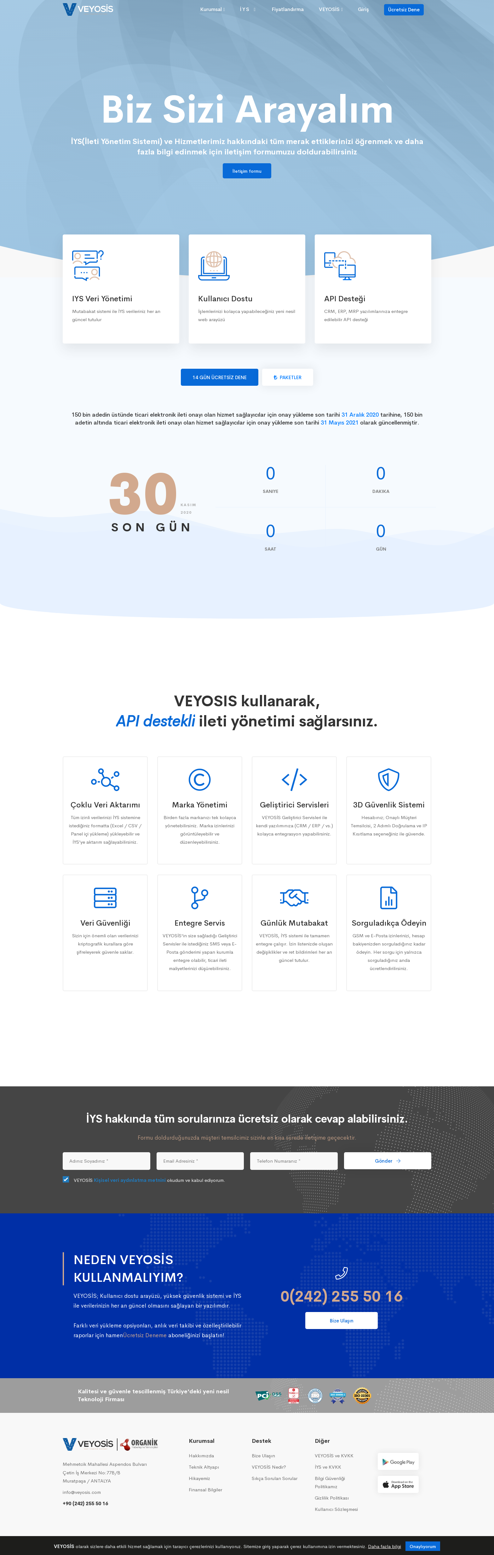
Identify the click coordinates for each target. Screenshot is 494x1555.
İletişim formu (247, 171)
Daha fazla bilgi (384, 1546)
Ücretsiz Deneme (145, 1335)
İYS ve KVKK (328, 1467)
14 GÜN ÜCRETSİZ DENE (219, 377)
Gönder (387, 1161)
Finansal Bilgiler (205, 1490)
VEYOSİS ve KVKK (334, 1456)
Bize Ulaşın (341, 1321)
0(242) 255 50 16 (341, 1296)
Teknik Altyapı (204, 1467)
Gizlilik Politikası (332, 1498)
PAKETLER (288, 377)
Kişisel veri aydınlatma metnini (130, 1180)
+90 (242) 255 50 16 (85, 1503)
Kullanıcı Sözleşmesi (336, 1509)
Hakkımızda (201, 1456)
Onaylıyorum (423, 1546)
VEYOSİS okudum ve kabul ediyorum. (144, 1180)
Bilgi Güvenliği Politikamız (330, 1482)
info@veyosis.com (82, 1492)
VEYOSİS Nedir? (269, 1467)
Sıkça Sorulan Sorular (274, 1478)
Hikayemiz (199, 1478)
